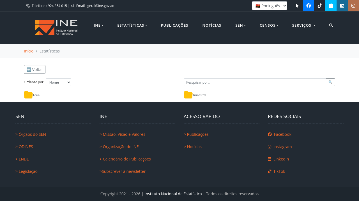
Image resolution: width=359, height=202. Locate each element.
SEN (239, 25)
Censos (267, 25)
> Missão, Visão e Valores (122, 134)
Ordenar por (33, 82)
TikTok (276, 171)
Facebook (279, 134)
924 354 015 (58, 5)
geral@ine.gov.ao (101, 5)
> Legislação (26, 171)
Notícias (212, 25)
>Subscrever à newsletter (123, 171)
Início (29, 51)
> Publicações (196, 134)
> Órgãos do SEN (30, 134)
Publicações (174, 25)
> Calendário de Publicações (125, 159)
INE (97, 25)
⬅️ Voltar (34, 69)
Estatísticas (130, 25)
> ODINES (24, 146)
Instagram (280, 146)
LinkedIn (278, 159)
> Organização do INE (119, 146)
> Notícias (193, 146)
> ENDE (22, 159)
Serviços (302, 25)
